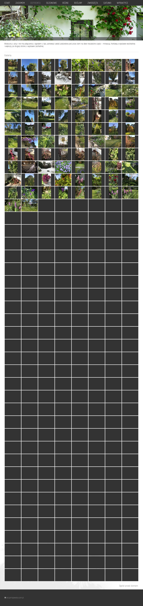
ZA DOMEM (21, 2)
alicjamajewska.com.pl (15, 598)
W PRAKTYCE (129, 2)
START (7, 2)
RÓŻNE (69, 2)
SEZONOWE (55, 2)
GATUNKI (113, 2)
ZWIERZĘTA (98, 2)
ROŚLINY (83, 2)
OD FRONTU (38, 2)
